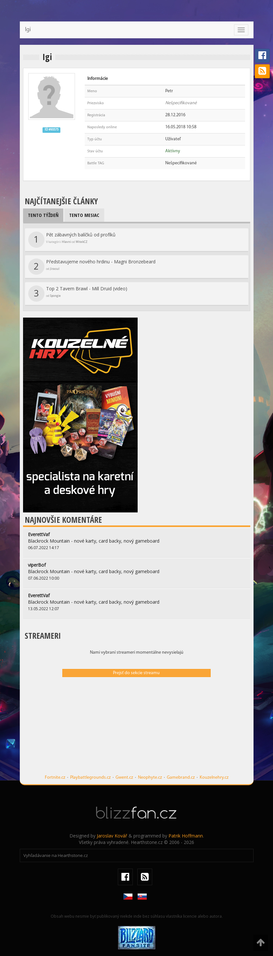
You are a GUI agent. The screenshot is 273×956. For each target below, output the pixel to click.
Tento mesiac (84, 215)
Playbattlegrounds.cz (90, 777)
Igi (28, 30)
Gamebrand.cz (181, 777)
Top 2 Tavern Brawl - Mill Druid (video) (77, 293)
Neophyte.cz (150, 777)
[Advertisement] (136, 729)
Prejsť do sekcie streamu (136, 673)
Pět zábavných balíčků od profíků (72, 240)
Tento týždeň (43, 215)
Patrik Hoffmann (185, 836)
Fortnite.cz (55, 777)
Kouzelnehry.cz (214, 777)
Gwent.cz (124, 777)
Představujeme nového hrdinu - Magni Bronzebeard (91, 266)
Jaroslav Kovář (112, 836)
